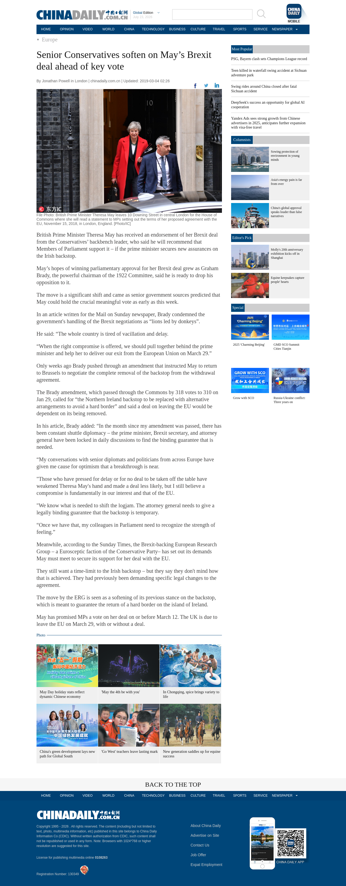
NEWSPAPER (281, 29)
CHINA (129, 29)
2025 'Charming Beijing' (249, 344)
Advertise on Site (205, 835)
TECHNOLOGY (153, 29)
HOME (46, 29)
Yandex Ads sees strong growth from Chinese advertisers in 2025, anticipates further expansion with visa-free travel (268, 122)
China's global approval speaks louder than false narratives (286, 212)
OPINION (67, 29)
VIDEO (87, 29)
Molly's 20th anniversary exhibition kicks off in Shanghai (287, 254)
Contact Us (200, 845)
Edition (143, 13)
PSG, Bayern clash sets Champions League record (269, 59)
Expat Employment (206, 864)
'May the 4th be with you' (120, 692)
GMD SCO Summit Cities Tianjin (286, 347)
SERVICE (261, 29)
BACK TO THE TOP (173, 784)
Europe (50, 39)
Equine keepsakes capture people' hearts (287, 280)
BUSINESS (177, 29)
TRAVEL (219, 29)
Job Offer (198, 855)
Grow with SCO (243, 398)
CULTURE (198, 29)
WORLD (108, 29)
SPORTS (239, 29)
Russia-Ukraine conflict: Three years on (289, 400)
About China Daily (206, 825)
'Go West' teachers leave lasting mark (129, 752)
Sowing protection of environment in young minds (285, 156)
